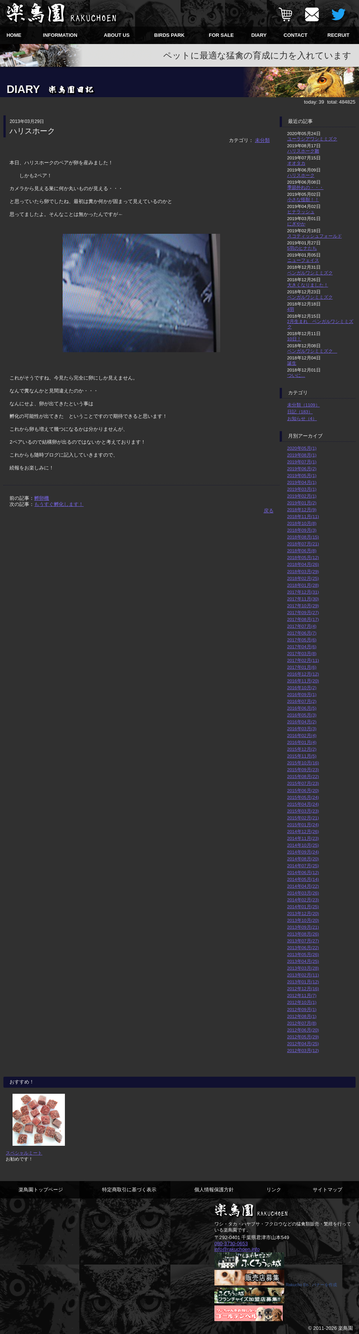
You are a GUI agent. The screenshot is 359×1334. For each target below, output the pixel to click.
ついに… (296, 375)
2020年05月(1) (301, 448)
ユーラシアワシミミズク (312, 138)
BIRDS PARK (169, 35)
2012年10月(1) (301, 1002)
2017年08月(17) (303, 619)
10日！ (294, 338)
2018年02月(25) (303, 578)
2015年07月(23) (303, 783)
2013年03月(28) (303, 967)
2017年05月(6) (301, 639)
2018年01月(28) (303, 585)
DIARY (258, 35)
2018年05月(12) (303, 557)
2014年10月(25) (303, 845)
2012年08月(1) (301, 1016)
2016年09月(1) (301, 694)
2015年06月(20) (303, 790)
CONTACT (295, 35)
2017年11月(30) (303, 598)
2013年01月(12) (303, 981)
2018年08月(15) (303, 536)
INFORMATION (60, 35)
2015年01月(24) (303, 824)
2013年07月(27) (303, 940)
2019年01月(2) (301, 502)
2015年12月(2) (301, 749)
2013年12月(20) (303, 913)
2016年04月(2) (301, 721)
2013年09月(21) (303, 927)
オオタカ (296, 163)
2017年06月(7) (301, 632)
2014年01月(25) (303, 906)
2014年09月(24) (303, 851)
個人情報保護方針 (214, 1189)
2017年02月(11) (303, 660)
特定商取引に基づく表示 (129, 1189)
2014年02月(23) (303, 899)
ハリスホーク (301, 175)
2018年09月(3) (301, 530)
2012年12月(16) (303, 988)
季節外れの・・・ (305, 187)
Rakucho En (297, 1284)
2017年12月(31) (303, 591)
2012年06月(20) (303, 1029)
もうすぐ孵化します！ (58, 504)
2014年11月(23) (303, 838)
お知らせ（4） (302, 418)
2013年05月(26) (303, 954)
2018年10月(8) (301, 523)
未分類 (262, 140)
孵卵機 (41, 498)
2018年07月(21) (303, 543)
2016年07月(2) (301, 701)
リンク (273, 1189)
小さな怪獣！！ (303, 199)
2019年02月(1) (301, 495)
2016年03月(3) (301, 728)
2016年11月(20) (303, 680)
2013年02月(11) (303, 974)
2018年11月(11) (303, 516)
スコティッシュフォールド (314, 235)
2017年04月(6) (301, 646)
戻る (269, 510)
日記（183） (300, 411)
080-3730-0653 (231, 1243)
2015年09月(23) (303, 769)
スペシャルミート (24, 1152)
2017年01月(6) (301, 667)
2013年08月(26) (303, 933)
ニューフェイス (303, 260)
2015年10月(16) (303, 762)
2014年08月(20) (303, 858)
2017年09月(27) (303, 612)
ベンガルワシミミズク (310, 272)
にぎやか (296, 223)
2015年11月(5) (301, 755)
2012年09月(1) (301, 1009)
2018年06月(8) (301, 550)
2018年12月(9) (301, 509)
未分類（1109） (303, 404)
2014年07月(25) (303, 865)
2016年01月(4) (301, 742)
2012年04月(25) (303, 1043)
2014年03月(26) (303, 892)
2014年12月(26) (303, 831)
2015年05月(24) (303, 797)
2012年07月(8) (301, 1023)
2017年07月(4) (301, 626)
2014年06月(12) (303, 872)
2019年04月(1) (301, 482)
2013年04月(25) (303, 961)
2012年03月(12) (303, 1050)
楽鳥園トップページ (41, 1189)
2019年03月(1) (301, 489)
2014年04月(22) (303, 886)
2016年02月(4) (301, 735)
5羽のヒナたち (302, 248)
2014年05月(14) (303, 879)
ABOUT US (117, 35)
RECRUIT (339, 35)
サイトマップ (327, 1189)
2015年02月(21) (303, 817)
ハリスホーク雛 (303, 150)
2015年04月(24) (303, 804)
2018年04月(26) (303, 564)
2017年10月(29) (303, 605)
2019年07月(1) (301, 461)
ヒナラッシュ (301, 211)
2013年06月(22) (303, 947)
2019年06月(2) (301, 468)
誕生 (291, 363)
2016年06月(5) (301, 708)
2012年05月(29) (303, 1036)
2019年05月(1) (301, 475)
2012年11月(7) (301, 995)
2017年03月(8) (301, 653)
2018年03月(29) (303, 571)
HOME (13, 35)
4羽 (290, 309)
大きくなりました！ (307, 284)
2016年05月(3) (301, 714)
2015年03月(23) (303, 810)
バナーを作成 (324, 1284)
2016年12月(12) (303, 673)
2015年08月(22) (303, 776)
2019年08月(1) (301, 454)
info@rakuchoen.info (237, 1249)
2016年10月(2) (301, 687)
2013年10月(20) (303, 920)
